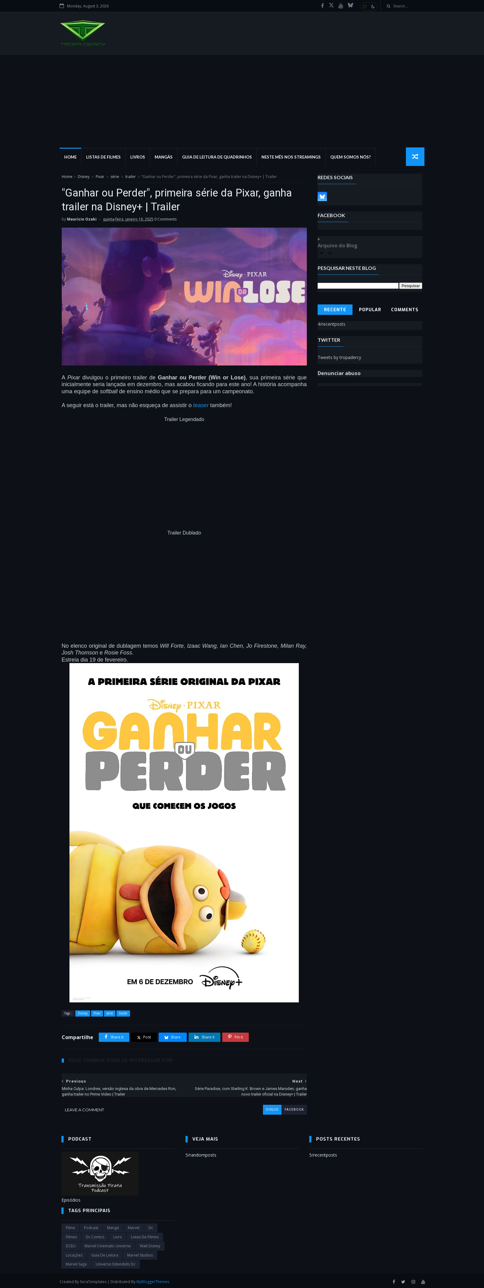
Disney (83, 177)
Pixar (99, 177)
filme (70, 1226)
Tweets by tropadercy (339, 358)
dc (150, 1226)
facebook (289, 1107)
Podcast (91, 1226)
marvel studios (140, 1253)
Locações (74, 1253)
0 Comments (165, 219)
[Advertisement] (242, 101)
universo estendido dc (116, 1262)
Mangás (165, 157)
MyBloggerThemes (154, 1279)
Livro (117, 1235)
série (114, 177)
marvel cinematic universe (108, 1244)
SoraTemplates (95, 1279)
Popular (370, 310)
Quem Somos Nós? (352, 157)
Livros (139, 157)
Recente (335, 310)
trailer (130, 177)
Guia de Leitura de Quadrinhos (219, 157)
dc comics (95, 1235)
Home (72, 157)
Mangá (113, 1226)
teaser (200, 404)
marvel (134, 1226)
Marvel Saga (76, 1262)
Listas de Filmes (105, 157)
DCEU (71, 1244)
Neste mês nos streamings (293, 157)
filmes (71, 1235)
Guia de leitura (104, 1253)
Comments (405, 310)
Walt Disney (150, 1244)
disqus (267, 1107)
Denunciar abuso (339, 373)
